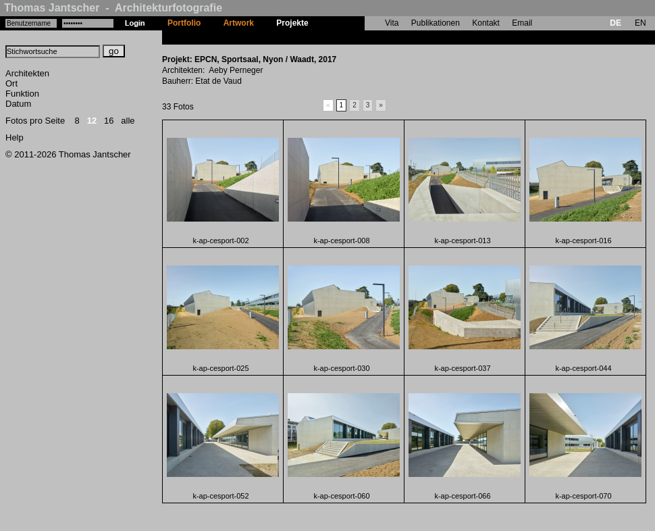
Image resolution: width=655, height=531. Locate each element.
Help (14, 137)
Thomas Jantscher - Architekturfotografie (113, 8)
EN (640, 23)
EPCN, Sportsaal (351, 37)
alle (127, 121)
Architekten (27, 73)
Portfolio (184, 23)
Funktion (22, 93)
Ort (11, 83)
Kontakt (486, 23)
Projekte (292, 23)
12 (92, 121)
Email (522, 23)
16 (108, 121)
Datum (18, 104)
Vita (391, 23)
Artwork (239, 23)
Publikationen (435, 23)
